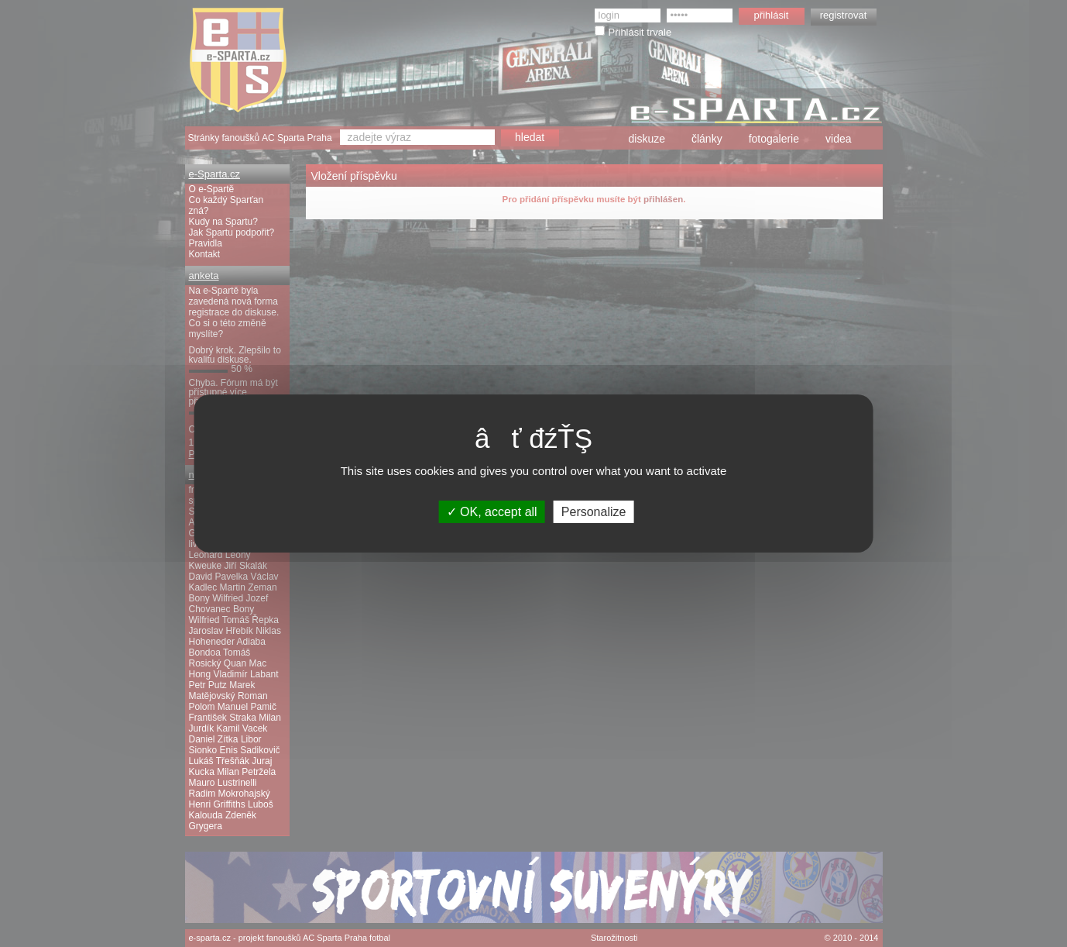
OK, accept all (492, 511)
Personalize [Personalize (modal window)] (593, 511)
